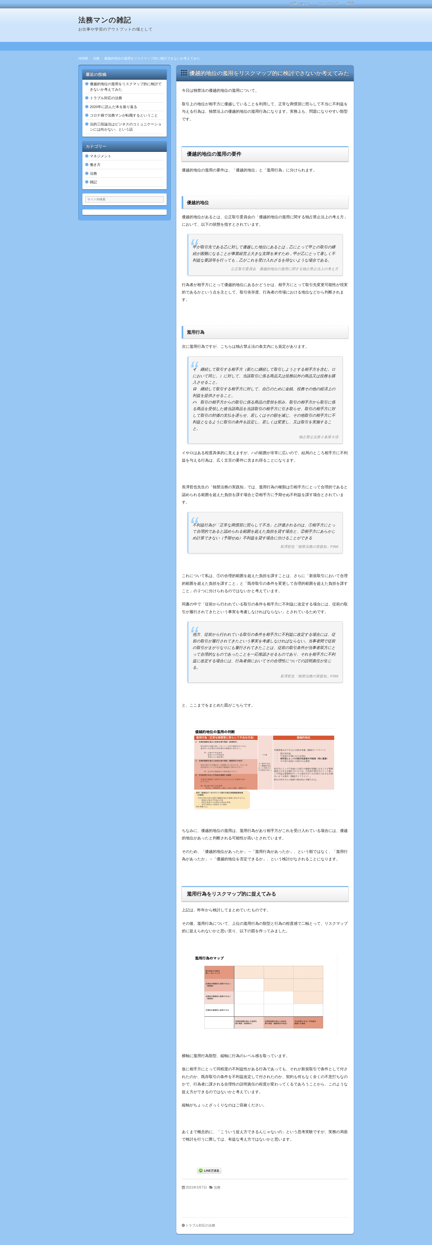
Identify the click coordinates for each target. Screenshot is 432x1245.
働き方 (95, 165)
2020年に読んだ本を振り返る (113, 107)
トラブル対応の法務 (200, 1225)
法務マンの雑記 (104, 20)
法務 (217, 1187)
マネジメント (100, 156)
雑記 (93, 182)
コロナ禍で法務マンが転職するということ (124, 115)
